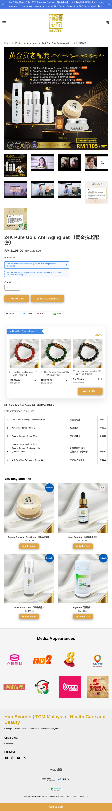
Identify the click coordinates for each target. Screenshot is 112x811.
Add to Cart (90, 391)
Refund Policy (71, 796)
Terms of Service (31, 796)
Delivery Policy (58, 796)
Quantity (8, 282)
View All (99, 335)
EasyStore (55, 729)
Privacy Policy (45, 796)
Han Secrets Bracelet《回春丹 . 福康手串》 (87, 373)
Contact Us (83, 796)
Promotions (9, 257)
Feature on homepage (26, 43)
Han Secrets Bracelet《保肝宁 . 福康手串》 (55, 373)
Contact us (8, 743)
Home (7, 43)
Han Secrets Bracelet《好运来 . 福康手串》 (23, 373)
